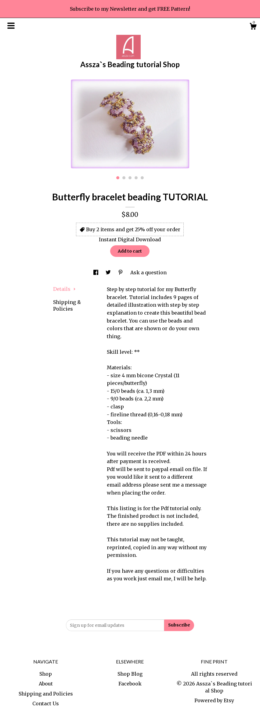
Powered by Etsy (214, 700)
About (46, 684)
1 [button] (117, 177)
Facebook (130, 684)
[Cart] (253, 27)
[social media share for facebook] (96, 272)
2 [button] (123, 177)
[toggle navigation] (11, 26)
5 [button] (142, 177)
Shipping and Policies (46, 694)
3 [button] (130, 177)
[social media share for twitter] (109, 272)
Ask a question (148, 272)
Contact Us (45, 703)
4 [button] (136, 177)
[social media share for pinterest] (121, 272)
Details (64, 289)
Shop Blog (130, 674)
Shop (45, 674)
